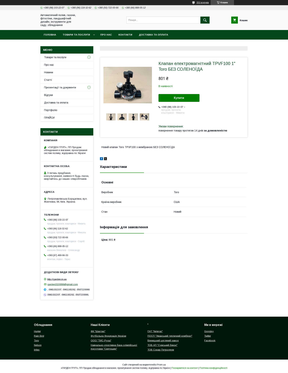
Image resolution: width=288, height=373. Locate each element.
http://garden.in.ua (56, 279)
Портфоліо (50, 110)
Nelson (38, 345)
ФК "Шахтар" (98, 331)
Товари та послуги (76, 34)
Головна (50, 34)
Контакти (125, 34)
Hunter (37, 331)
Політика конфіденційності (213, 368)
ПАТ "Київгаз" (155, 331)
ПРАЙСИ (49, 117)
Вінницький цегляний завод (163, 340)
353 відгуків (203, 2)
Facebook (209, 340)
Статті (48, 79)
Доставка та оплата (153, 34)
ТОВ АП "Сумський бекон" (162, 345)
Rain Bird (39, 336)
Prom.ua (161, 364)
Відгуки (48, 95)
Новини (48, 72)
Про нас (106, 34)
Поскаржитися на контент (185, 368)
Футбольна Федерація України (108, 336)
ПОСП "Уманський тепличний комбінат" (169, 336)
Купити (179, 97)
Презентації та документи (60, 87)
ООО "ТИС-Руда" (101, 340)
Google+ (209, 331)
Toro (36, 340)
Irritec (37, 349)
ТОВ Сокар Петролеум (160, 349)
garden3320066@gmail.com (62, 284)
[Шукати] (205, 20)
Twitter (207, 336)
